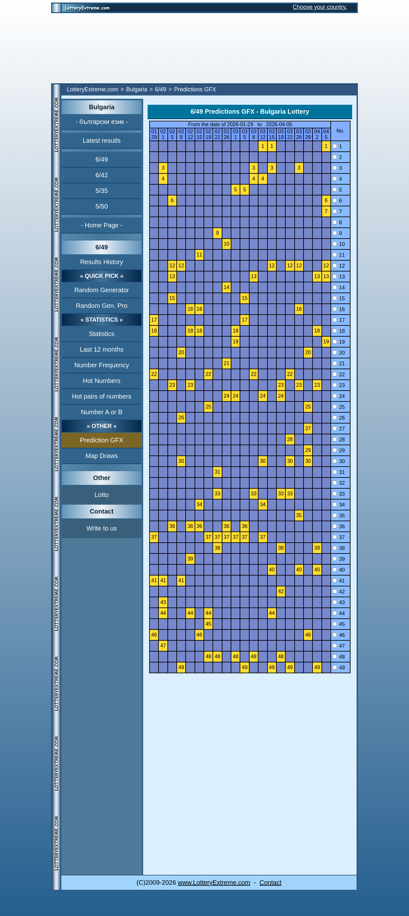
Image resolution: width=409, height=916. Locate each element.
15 (339, 298)
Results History (101, 261)
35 (339, 515)
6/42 (102, 175)
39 (339, 559)
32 (339, 483)
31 (339, 472)
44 (339, 613)
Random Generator (101, 290)
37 (339, 537)
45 (339, 624)
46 (339, 635)
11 (339, 255)
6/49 (160, 89)
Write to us (102, 528)
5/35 (102, 190)
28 (339, 439)
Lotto (102, 494)
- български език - (101, 121)
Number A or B (101, 412)
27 (339, 428)
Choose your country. (320, 7)
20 (339, 352)
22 (339, 374)
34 (339, 505)
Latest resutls (102, 140)
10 (339, 244)
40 (339, 570)
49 (339, 667)
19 (339, 342)
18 (339, 331)
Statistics (101, 333)
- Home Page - (101, 225)
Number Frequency (101, 365)
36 (339, 526)
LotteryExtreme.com (92, 89)
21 (339, 363)
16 (339, 309)
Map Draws (102, 455)
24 (339, 396)
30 (339, 461)
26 (339, 418)
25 (339, 407)
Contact (270, 882)
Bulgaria (136, 89)
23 (339, 385)
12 (339, 266)
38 (339, 548)
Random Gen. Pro (101, 305)
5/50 (102, 206)
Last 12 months (102, 349)
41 (339, 581)
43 (339, 602)
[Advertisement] (204, 48)
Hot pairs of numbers (101, 396)
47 (339, 646)
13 (339, 276)
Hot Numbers (101, 380)
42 (339, 591)
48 (339, 657)
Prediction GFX (101, 440)
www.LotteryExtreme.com (214, 882)
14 (339, 287)
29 (339, 450)
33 (339, 494)
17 (339, 320)
